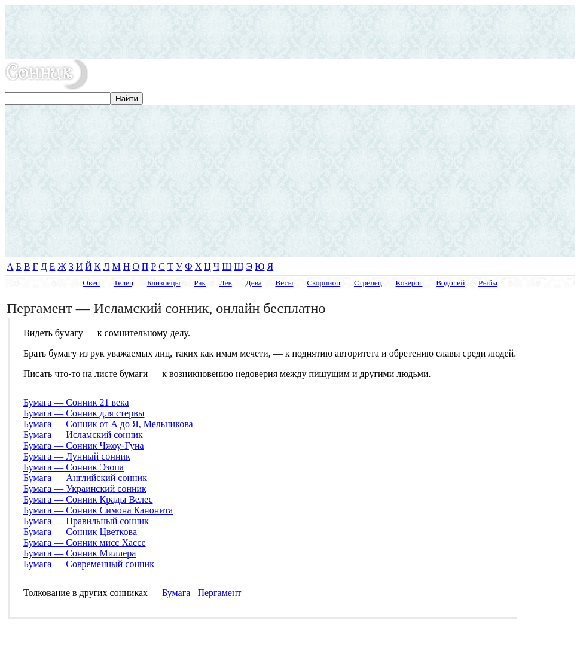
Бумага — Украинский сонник (84, 488)
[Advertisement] (290, 32)
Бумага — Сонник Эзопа (73, 467)
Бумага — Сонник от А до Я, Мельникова (108, 424)
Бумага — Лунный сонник (76, 456)
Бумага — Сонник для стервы (83, 413)
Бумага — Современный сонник (88, 564)
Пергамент (219, 593)
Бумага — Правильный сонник (86, 521)
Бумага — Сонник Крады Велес (88, 499)
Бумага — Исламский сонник (83, 435)
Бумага (176, 593)
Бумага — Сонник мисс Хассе (84, 542)
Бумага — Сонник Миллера (79, 553)
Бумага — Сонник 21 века (76, 402)
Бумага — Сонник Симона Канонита (98, 510)
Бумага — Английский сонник (85, 478)
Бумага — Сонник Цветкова (80, 532)
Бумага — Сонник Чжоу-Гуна (83, 445)
